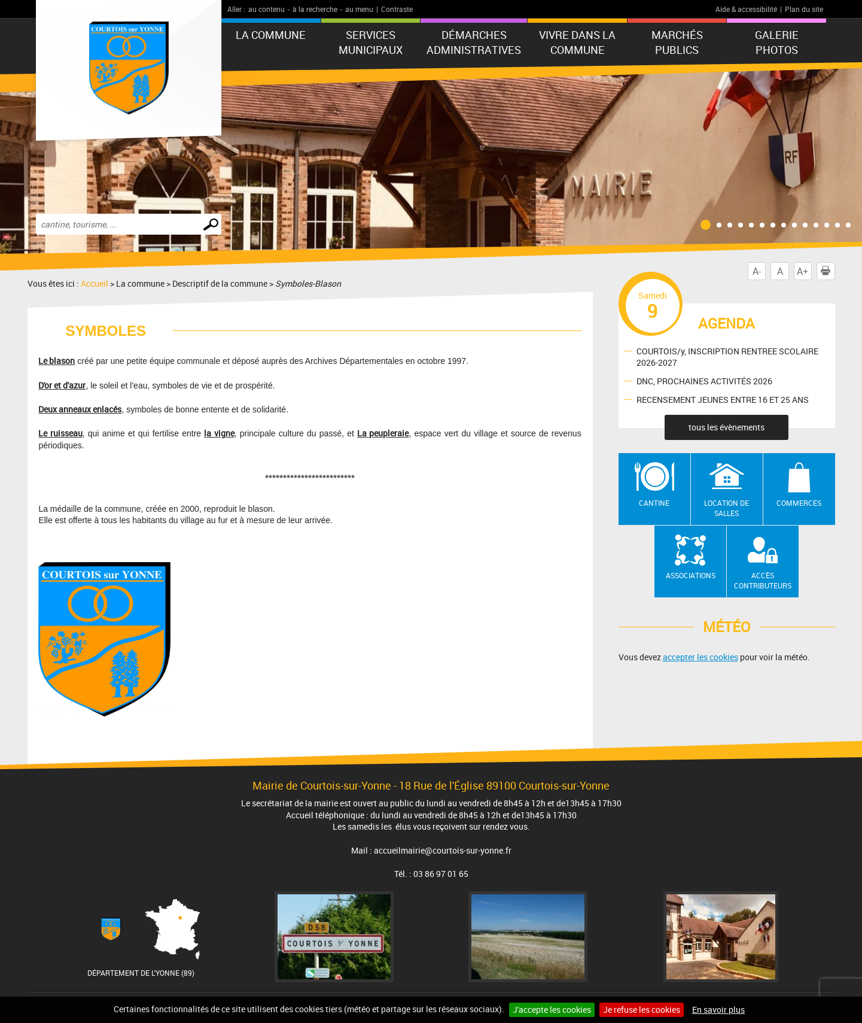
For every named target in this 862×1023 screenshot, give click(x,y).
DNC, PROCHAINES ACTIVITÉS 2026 (704, 381)
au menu (359, 9)
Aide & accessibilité (746, 9)
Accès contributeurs (762, 580)
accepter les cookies (700, 657)
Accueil (94, 283)
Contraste (397, 9)
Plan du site (804, 9)
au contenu (266, 9)
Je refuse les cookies (641, 1009)
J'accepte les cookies (552, 1009)
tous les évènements (726, 427)
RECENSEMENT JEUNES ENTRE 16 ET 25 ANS (722, 399)
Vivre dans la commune (577, 42)
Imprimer (828, 271)
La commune (271, 35)
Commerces (798, 503)
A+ (802, 271)
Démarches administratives (474, 42)
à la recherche (315, 9)
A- (757, 271)
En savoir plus (718, 1009)
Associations (690, 575)
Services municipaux (371, 42)
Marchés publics (677, 42)
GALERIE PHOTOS (777, 42)
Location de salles (726, 508)
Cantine (654, 503)
